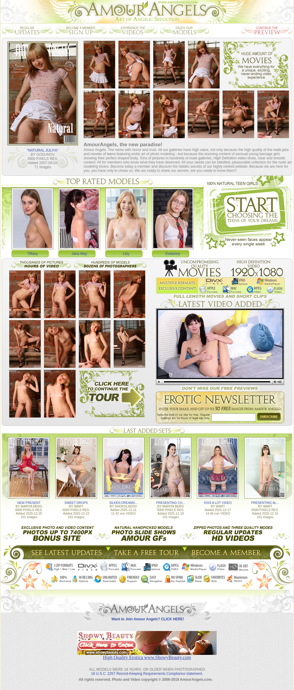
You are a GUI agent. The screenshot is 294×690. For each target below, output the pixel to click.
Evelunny (172, 254)
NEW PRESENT (28, 502)
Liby (126, 254)
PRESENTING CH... (170, 502)
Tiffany (32, 254)
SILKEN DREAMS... (123, 502)
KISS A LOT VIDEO (218, 502)
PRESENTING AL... (265, 502)
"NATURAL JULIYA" (42, 150)
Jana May (79, 254)
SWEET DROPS (76, 502)
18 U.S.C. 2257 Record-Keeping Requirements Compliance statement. (147, 674)
